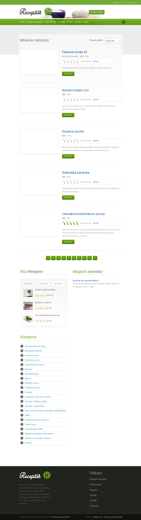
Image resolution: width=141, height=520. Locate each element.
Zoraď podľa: (96, 40)
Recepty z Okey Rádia (34, 406)
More (86, 22)
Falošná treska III (74, 52)
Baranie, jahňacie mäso (35, 346)
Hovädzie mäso (32, 373)
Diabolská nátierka (75, 172)
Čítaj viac (68, 73)
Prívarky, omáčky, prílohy (36, 401)
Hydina (28, 378)
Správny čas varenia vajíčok (86, 280)
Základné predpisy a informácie (39, 433)
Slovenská (74, 56)
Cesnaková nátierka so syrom (83, 214)
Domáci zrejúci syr (75, 90)
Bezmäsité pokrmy (33, 350)
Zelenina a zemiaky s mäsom (38, 438)
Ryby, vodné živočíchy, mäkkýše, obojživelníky (45, 410)
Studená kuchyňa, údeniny (37, 419)
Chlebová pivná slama (45, 289)
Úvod (22, 22)
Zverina (28, 442)
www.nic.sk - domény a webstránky (107, 517)
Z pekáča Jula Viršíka (34, 429)
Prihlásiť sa (133, 2)
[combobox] (112, 40)
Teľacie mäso (31, 424)
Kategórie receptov (35, 22)
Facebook (94, 505)
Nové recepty (50, 22)
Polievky (28, 392)
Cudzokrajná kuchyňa (34, 364)
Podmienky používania (60, 517)
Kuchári (70, 22)
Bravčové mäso (32, 355)
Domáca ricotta (73, 131)
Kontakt (78, 22)
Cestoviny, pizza (32, 360)
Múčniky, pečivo (32, 383)
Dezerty (28, 369)
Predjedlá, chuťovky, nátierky (38, 396)
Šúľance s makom (43, 302)
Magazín (61, 22)
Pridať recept (97, 12)
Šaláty (27, 415)
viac (92, 286)
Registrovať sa (119, 2)
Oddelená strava (32, 387)
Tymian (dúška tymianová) (47, 315)
